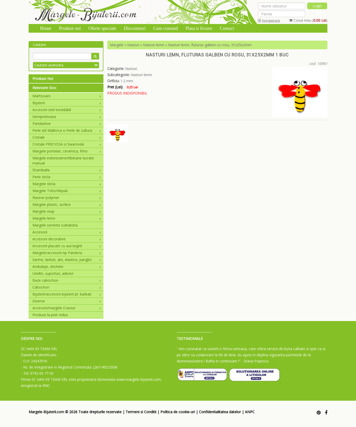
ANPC (250, 411)
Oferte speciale (102, 28)
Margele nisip (66, 211)
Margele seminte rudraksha (55, 225)
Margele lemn (66, 218)
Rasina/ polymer (66, 197)
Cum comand (165, 28)
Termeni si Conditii (141, 411)
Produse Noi (42, 78)
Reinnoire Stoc (44, 87)
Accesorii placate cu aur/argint (66, 245)
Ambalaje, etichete (66, 266)
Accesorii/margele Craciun (66, 307)
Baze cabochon (66, 280)
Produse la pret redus (50, 314)
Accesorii (66, 232)
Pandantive (66, 123)
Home (45, 28)
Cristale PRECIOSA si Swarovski (66, 144)
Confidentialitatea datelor (220, 411)
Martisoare (66, 95)
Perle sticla (66, 176)
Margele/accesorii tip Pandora (66, 252)
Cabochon (66, 287)
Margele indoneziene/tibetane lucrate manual (63, 160)
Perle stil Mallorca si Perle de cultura (66, 130)
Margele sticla (66, 183)
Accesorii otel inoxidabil (66, 109)
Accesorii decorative (66, 238)
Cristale (66, 137)
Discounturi (135, 28)
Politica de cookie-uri (177, 411)
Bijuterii (66, 102)
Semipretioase (66, 116)
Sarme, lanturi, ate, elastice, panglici (66, 259)
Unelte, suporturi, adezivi (52, 273)
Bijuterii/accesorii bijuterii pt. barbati (66, 294)
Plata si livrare (198, 28)
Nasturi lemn (153, 44)
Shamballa (66, 170)
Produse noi (70, 28)
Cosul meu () (308, 20)
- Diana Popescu (255, 361)
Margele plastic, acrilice (66, 204)
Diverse (66, 301)
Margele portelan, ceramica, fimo (66, 151)
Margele (116, 44)
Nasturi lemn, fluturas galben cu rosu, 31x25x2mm (210, 44)
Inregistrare (269, 20)
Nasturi (133, 44)
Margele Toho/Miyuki (66, 190)
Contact (227, 28)
